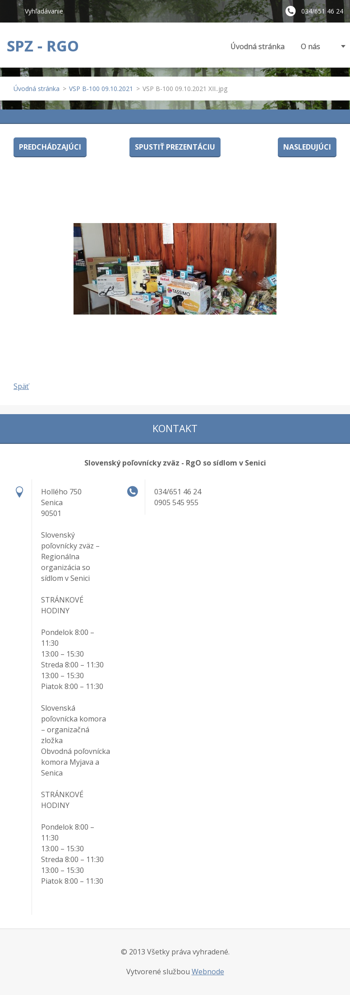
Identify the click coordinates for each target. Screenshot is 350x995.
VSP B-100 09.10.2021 (101, 88)
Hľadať (12, 11)
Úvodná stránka (257, 46)
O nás (310, 46)
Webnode (208, 972)
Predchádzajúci (50, 147)
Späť (21, 386)
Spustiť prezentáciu (175, 147)
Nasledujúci (307, 147)
